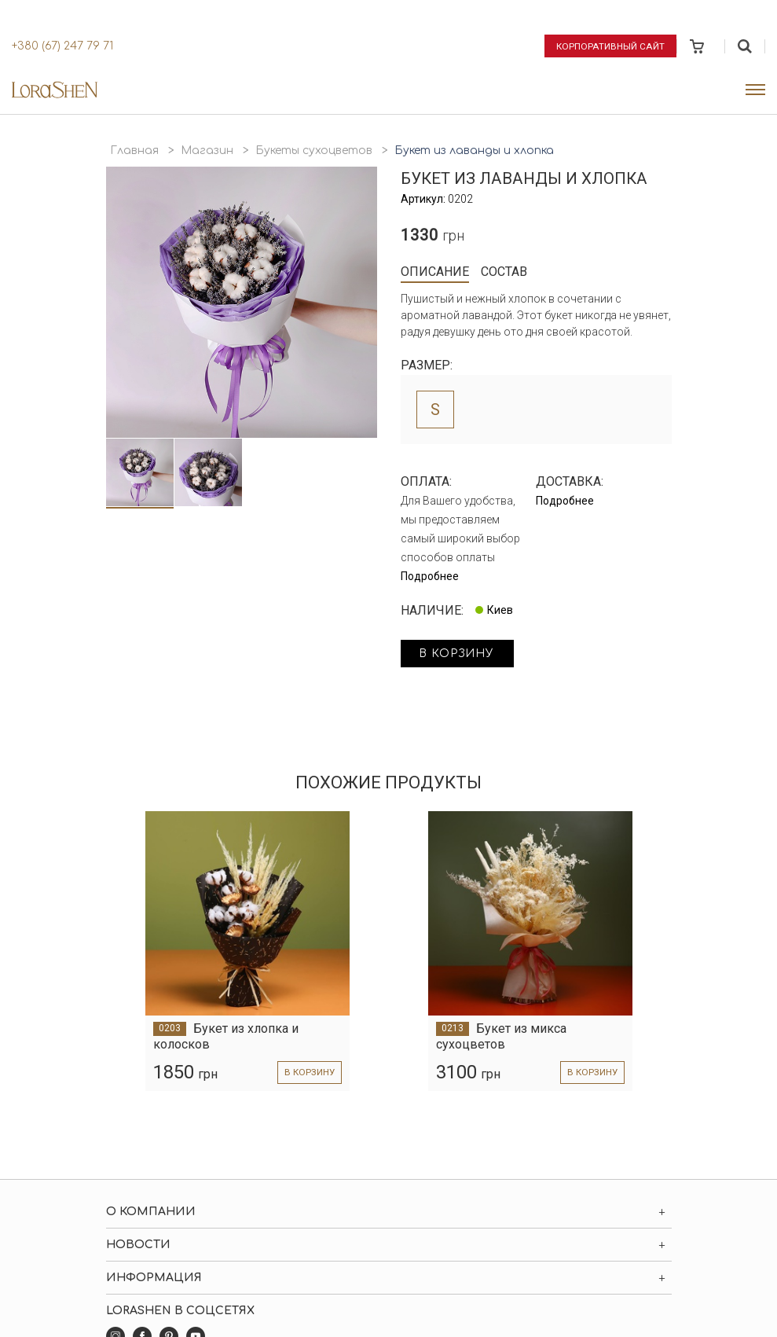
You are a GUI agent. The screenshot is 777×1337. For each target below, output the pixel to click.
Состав (504, 271)
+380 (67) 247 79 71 (62, 46)
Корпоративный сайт (611, 45)
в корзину (460, 654)
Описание (435, 271)
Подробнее (430, 576)
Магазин (207, 150)
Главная (134, 150)
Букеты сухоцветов (313, 150)
